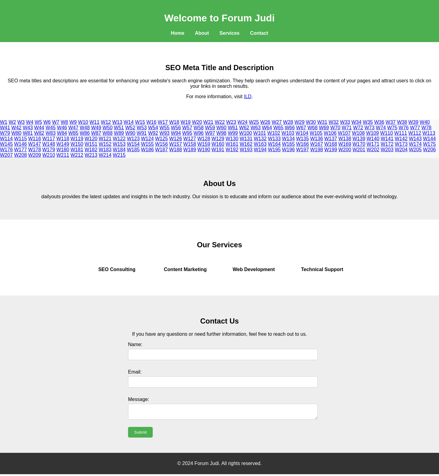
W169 (344, 144)
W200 (344, 149)
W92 (153, 133)
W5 (38, 122)
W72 (358, 127)
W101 (259, 133)
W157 (175, 144)
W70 (335, 127)
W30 (311, 122)
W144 (429, 138)
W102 (273, 133)
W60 (221, 127)
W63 (256, 127)
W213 (91, 155)
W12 (106, 122)
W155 (147, 144)
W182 (91, 149)
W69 (324, 127)
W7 (55, 122)
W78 (426, 127)
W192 (232, 149)
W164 (274, 144)
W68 (313, 127)
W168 (330, 144)
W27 (277, 122)
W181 (76, 149)
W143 (415, 138)
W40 (425, 122)
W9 (73, 122)
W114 (6, 138)
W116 (34, 138)
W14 (129, 122)
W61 (233, 127)
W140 (373, 138)
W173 (401, 144)
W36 (379, 122)
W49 (96, 127)
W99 (233, 133)
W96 (199, 133)
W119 (76, 138)
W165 (288, 144)
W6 (47, 122)
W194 (260, 149)
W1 (3, 122)
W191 (218, 149)
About (202, 33)
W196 (288, 149)
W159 (204, 144)
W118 (62, 138)
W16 (151, 122)
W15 (140, 122)
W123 (133, 138)
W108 (358, 133)
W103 (287, 133)
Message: (138, 399)
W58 (199, 127)
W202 (373, 149)
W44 (39, 127)
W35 (368, 122)
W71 (347, 127)
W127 (189, 138)
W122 (119, 138)
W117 (48, 138)
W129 (218, 138)
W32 (334, 122)
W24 (242, 122)
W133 (274, 138)
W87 (96, 133)
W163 (260, 144)
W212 (76, 155)
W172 (387, 144)
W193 (246, 149)
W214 (105, 155)
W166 (302, 144)
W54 (153, 127)
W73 (370, 127)
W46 (62, 127)
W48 (85, 127)
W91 (142, 133)
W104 (302, 133)
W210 (48, 155)
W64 (267, 127)
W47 (73, 127)
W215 (119, 155)
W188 (175, 149)
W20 (197, 122)
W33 (345, 122)
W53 (142, 127)
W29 (299, 122)
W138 (344, 138)
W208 (20, 155)
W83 (50, 133)
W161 (232, 144)
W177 (20, 149)
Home (177, 33)
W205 (415, 149)
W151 (91, 144)
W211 (62, 155)
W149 (62, 144)
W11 (94, 122)
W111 (400, 133)
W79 (5, 133)
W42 (16, 127)
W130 (232, 138)
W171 (373, 144)
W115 (20, 138)
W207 (6, 155)
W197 (302, 149)
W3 (21, 122)
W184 (119, 149)
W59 (210, 127)
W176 (6, 149)
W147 (34, 144)
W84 (62, 133)
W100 (245, 133)
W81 (28, 133)
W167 (316, 144)
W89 (119, 133)
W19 (185, 122)
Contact (259, 33)
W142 (401, 138)
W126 (175, 138)
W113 (429, 133)
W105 (316, 133)
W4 (29, 122)
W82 (39, 133)
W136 (316, 138)
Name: (135, 344)
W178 (34, 149)
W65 (278, 127)
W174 (415, 144)
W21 (208, 122)
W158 (189, 144)
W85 (73, 133)
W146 (20, 144)
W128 (204, 138)
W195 (274, 149)
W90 (130, 133)
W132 (260, 138)
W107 (344, 133)
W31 (322, 122)
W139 (358, 138)
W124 (147, 138)
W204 (401, 149)
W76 (404, 127)
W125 (161, 138)
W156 (161, 144)
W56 (176, 127)
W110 (386, 133)
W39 (414, 122)
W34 (357, 122)
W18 (174, 122)
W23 (231, 122)
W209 (34, 155)
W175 (429, 144)
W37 (391, 122)
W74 (381, 127)
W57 (187, 127)
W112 (415, 133)
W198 (316, 149)
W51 (119, 127)
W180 (62, 149)
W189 (189, 149)
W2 (12, 122)
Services (230, 33)
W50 (107, 127)
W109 (372, 133)
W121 (105, 138)
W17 (163, 122)
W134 (288, 138)
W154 (133, 144)
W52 (130, 127)
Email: (134, 371)
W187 (161, 149)
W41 (5, 127)
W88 (107, 133)
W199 (330, 149)
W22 (220, 122)
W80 (16, 133)
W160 (218, 144)
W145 (6, 144)
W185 (133, 149)
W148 (48, 144)
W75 (392, 127)
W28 (288, 122)
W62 (244, 127)
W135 (302, 138)
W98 (221, 133)
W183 (105, 149)
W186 (147, 149)
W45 (50, 127)
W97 (210, 133)
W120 (91, 138)
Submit (140, 434)
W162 (246, 144)
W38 (402, 122)
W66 (290, 127)
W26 (265, 122)
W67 (301, 127)
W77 (415, 127)
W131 (246, 138)
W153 (119, 144)
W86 (85, 133)
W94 (176, 133)
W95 (187, 133)
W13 (117, 122)
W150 (76, 144)
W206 (429, 149)
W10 (83, 122)
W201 (358, 149)
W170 (358, 144)
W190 (204, 149)
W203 (387, 149)
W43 (28, 127)
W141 (387, 138)
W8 (64, 122)
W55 (164, 127)
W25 (254, 122)
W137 (330, 138)
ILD (248, 96)
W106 (330, 133)
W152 (105, 144)
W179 (48, 149)
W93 (164, 133)
